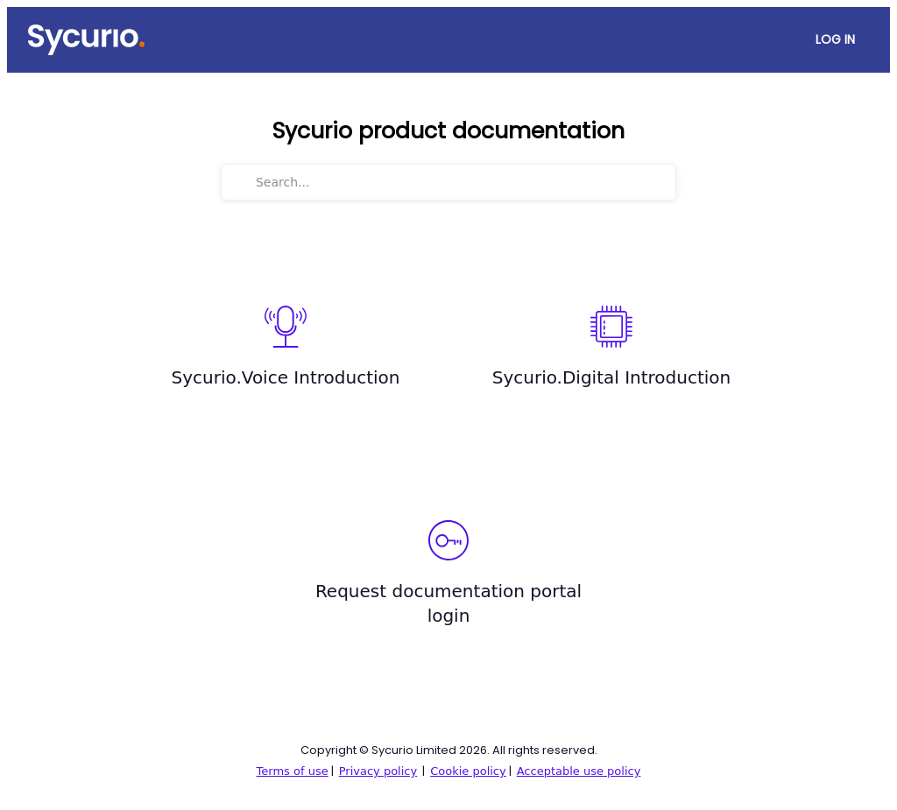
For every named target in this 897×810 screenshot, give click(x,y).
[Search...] (460, 182)
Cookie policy (468, 771)
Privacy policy (378, 771)
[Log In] (835, 40)
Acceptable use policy (579, 771)
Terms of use (292, 771)
